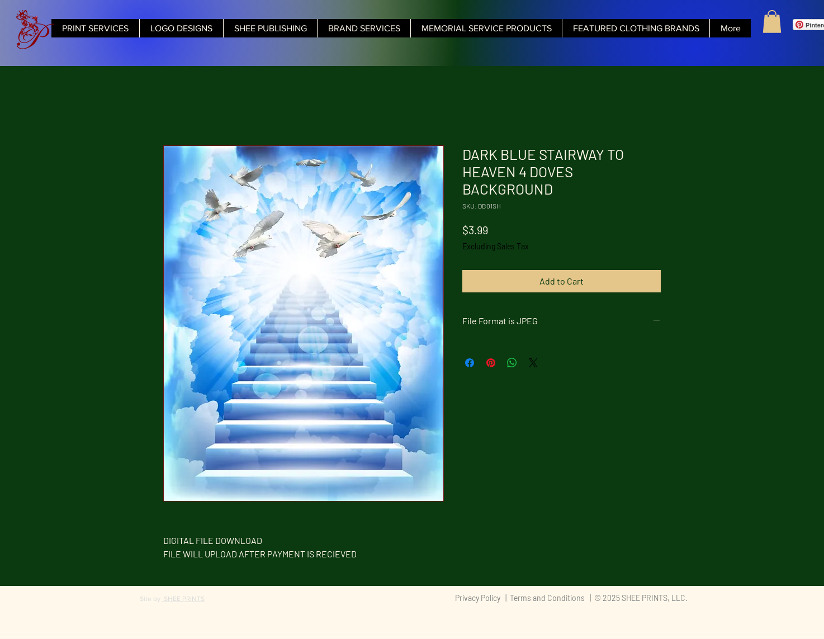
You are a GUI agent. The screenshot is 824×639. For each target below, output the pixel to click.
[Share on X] (533, 363)
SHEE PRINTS (183, 599)
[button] (772, 21)
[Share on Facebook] (469, 363)
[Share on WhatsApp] (512, 363)
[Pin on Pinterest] (491, 363)
